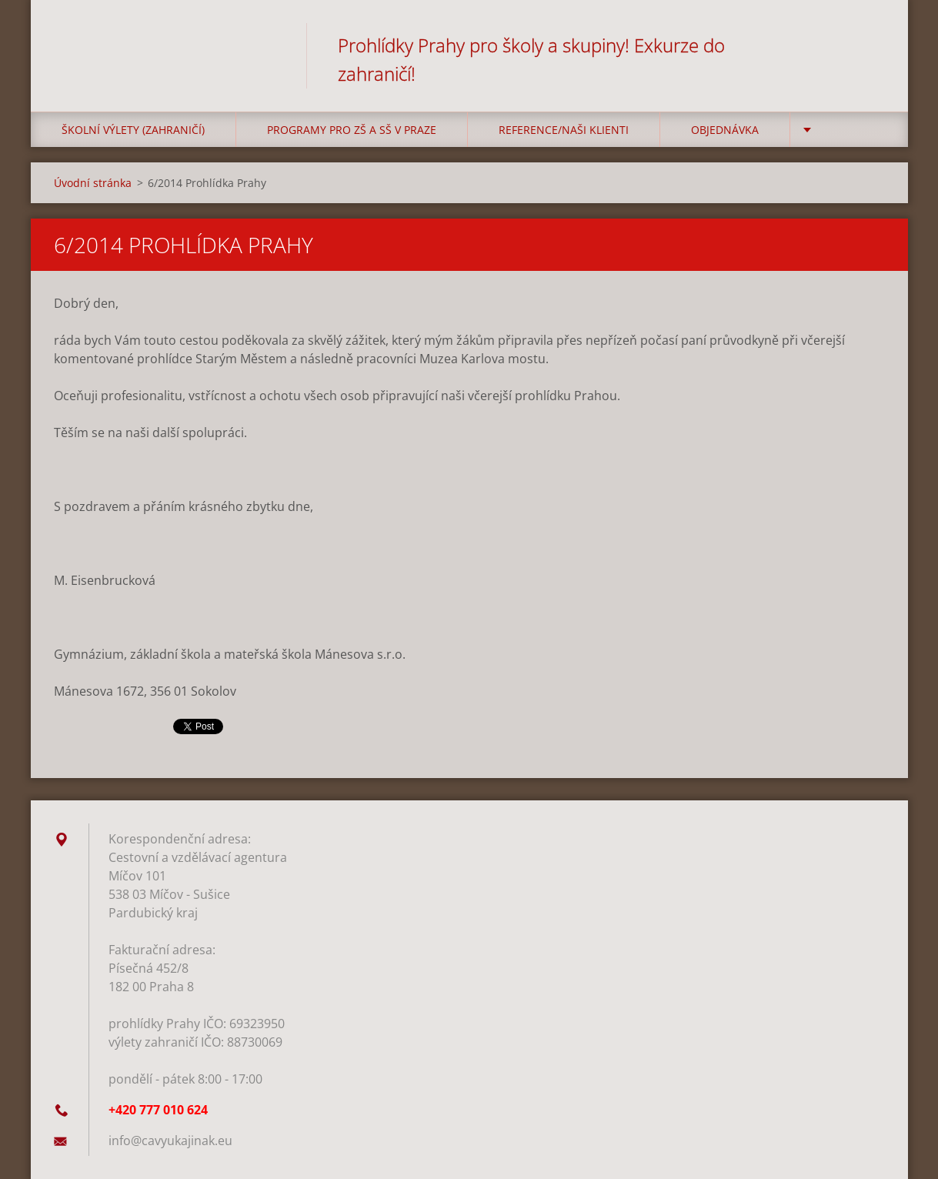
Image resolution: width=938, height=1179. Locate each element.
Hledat (868, 44)
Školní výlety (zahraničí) (133, 129)
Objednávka (725, 129)
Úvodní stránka (93, 182)
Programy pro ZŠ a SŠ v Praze (351, 129)
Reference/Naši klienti (564, 129)
